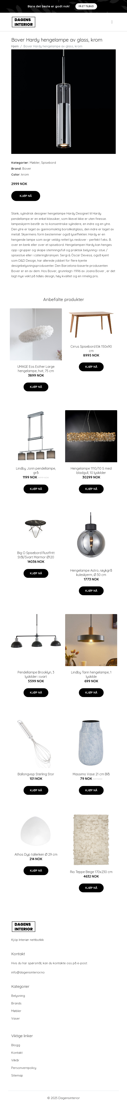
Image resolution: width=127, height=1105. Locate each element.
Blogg (15, 1045)
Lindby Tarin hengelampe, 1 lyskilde (91, 674)
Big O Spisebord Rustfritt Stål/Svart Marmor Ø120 (36, 555)
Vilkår (15, 1060)
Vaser (15, 1018)
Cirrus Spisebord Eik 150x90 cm (91, 348)
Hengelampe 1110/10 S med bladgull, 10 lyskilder (91, 470)
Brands (16, 1003)
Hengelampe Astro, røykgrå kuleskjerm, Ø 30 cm (91, 572)
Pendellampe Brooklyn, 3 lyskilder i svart (36, 674)
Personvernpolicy (23, 1068)
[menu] (112, 22)
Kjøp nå (26, 196)
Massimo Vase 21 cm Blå (91, 774)
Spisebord (48, 163)
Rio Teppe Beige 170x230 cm (91, 872)
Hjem (15, 46)
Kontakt (17, 1053)
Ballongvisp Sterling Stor (36, 774)
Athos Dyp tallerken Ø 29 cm (36, 854)
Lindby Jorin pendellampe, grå (36, 470)
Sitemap (17, 1075)
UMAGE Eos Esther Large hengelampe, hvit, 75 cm (35, 369)
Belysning (18, 996)
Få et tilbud (86, 6)
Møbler (35, 163)
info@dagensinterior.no (28, 972)
